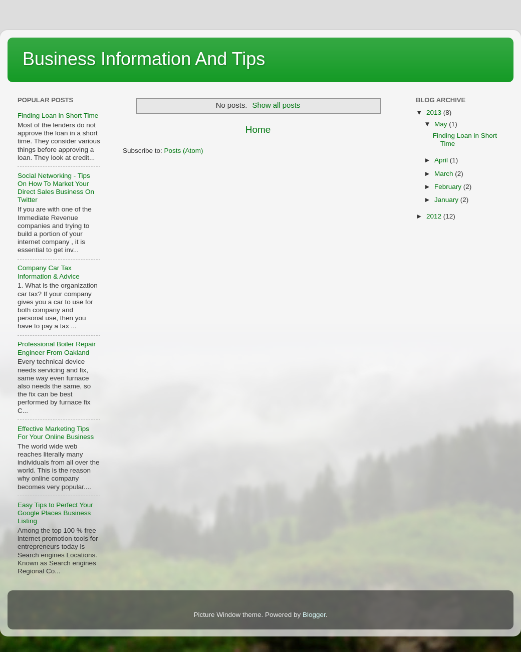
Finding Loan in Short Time (58, 115)
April (442, 160)
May (441, 124)
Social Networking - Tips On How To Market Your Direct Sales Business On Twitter (56, 188)
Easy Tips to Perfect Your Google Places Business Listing (55, 513)
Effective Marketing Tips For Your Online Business (56, 433)
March (444, 173)
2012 (434, 216)
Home (258, 129)
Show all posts (276, 105)
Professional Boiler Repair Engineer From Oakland (57, 348)
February (448, 186)
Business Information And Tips (144, 59)
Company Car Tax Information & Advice (49, 272)
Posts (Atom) (183, 150)
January (447, 199)
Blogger (314, 614)
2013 (434, 112)
